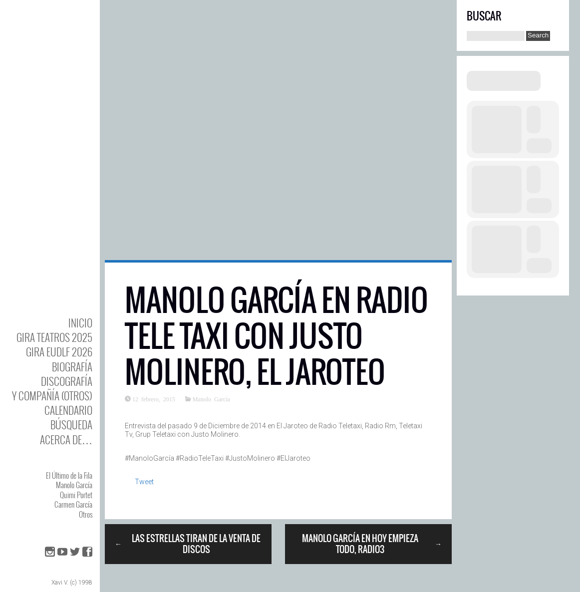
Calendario (68, 410)
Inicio (80, 322)
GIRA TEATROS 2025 (54, 337)
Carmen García (73, 504)
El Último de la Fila (69, 475)
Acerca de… (66, 439)
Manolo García (74, 484)
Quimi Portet (76, 494)
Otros (85, 514)
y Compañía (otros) (52, 395)
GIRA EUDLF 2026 (59, 351)
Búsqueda (71, 424)
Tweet (144, 482)
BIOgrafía (72, 366)
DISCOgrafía (66, 381)
